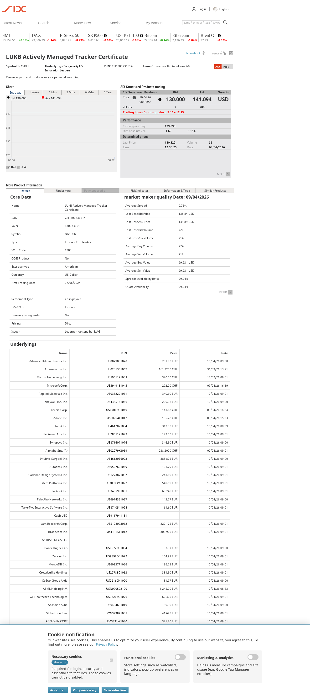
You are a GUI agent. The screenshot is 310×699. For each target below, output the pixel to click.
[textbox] (201, 22)
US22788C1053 (116, 572)
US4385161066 (117, 402)
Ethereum (180, 35)
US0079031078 (117, 361)
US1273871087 (117, 475)
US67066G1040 (116, 410)
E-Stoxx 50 (69, 35)
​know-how (82, 23)
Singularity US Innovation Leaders (64, 68)
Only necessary (84, 690)
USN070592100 (116, 589)
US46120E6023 (117, 459)
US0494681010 (117, 605)
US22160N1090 (116, 581)
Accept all (57, 690)
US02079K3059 (117, 451)
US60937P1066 (117, 564)
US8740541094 (117, 507)
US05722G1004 (116, 548)
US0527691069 (117, 467)
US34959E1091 (117, 491)
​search (43, 23)
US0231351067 (117, 369)
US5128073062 (117, 524)
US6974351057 (117, 499)
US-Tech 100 (128, 35)
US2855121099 (117, 434)
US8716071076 (117, 442)
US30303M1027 (116, 483)
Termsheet (193, 53)
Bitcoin (150, 35)
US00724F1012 (117, 418)
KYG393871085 (117, 613)
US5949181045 (117, 386)
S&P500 (96, 35)
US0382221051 (117, 394)
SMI (6, 35)
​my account (154, 23)
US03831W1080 (116, 621)
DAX (36, 35)
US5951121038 (117, 377)
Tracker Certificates (78, 242)
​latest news (12, 23)
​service (115, 23)
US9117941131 (117, 516)
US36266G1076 (116, 597)
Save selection (115, 690)
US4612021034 (117, 426)
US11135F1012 (117, 532)
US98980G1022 (116, 556)
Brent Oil (209, 35)
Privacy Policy (106, 644)
